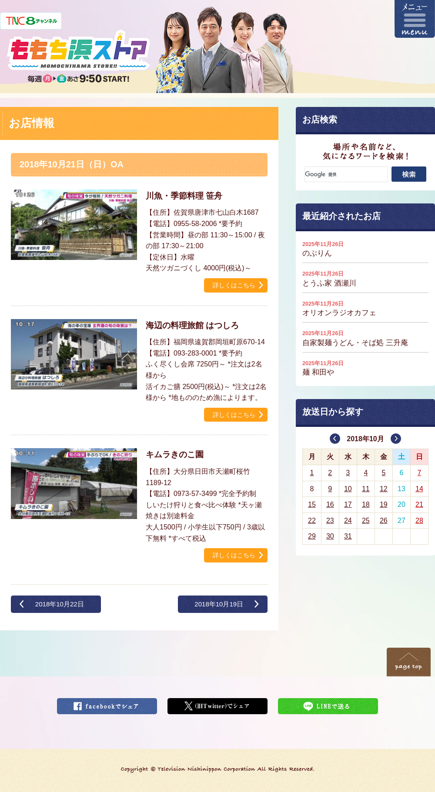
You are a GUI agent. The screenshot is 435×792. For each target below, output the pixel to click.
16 (330, 504)
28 (419, 520)
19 (384, 504)
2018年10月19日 (218, 604)
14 (419, 489)
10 (348, 489)
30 (330, 536)
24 (348, 520)
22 (312, 520)
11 (366, 489)
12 (384, 489)
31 (348, 536)
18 (366, 504)
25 (366, 520)
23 (330, 520)
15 (312, 504)
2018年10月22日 (59, 604)
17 (348, 504)
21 (419, 504)
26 (384, 520)
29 (312, 536)
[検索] (346, 174)
